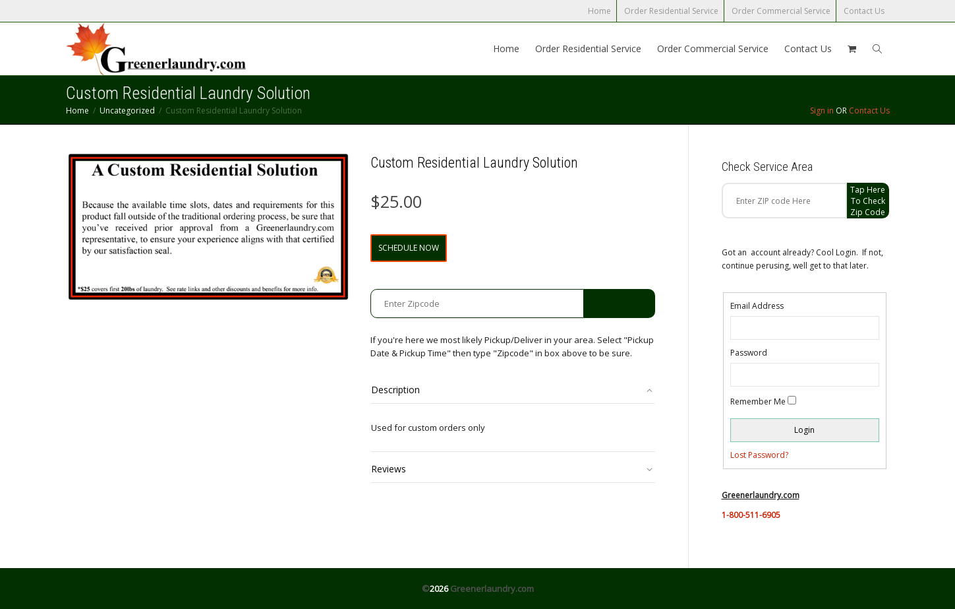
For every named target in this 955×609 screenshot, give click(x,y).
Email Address (757, 305)
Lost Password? (759, 455)
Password (748, 352)
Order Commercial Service (781, 10)
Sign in (822, 110)
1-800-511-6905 (751, 515)
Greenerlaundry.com (492, 588)
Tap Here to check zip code (867, 201)
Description (395, 389)
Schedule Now (408, 247)
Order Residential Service (671, 10)
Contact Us (864, 10)
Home (599, 10)
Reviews (388, 469)
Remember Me (758, 401)
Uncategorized (127, 110)
